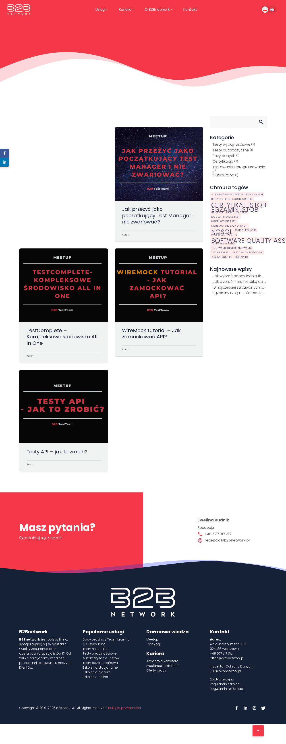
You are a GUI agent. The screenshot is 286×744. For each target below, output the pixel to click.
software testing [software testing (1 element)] (223, 243)
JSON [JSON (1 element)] (229, 212)
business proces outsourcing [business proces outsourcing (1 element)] (231, 199)
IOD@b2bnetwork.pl (225, 671)
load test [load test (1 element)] (241, 212)
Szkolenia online (95, 677)
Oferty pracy (156, 670)
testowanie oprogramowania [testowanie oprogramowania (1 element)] (231, 248)
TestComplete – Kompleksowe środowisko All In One (63, 305)
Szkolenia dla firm (96, 672)
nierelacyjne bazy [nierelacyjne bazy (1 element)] (223, 221)
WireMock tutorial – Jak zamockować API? (159, 305)
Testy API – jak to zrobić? (63, 421)
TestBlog (153, 644)
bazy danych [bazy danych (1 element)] (254, 194)
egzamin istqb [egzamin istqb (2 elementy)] (234, 208)
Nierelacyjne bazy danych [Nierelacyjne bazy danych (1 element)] (229, 225)
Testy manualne (95, 649)
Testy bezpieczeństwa (100, 663)
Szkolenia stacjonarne (100, 667)
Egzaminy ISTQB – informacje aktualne (240, 293)
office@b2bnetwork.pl (227, 658)
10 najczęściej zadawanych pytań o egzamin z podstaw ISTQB (240, 287)
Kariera (125, 9)
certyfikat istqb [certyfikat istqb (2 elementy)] (238, 203)
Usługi (100, 9)
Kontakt (190, 9)
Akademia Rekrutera (162, 661)
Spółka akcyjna (222, 679)
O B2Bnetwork (157, 9)
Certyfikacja (223, 161)
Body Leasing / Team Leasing (106, 639)
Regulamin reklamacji (227, 688)
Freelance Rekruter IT (162, 665)
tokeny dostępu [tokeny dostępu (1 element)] (221, 257)
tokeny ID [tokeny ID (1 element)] (241, 257)
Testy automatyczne (231, 150)
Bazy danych (224, 156)
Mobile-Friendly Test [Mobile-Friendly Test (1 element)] (225, 217)
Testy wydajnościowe (231, 144)
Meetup (152, 639)
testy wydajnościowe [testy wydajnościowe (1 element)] (248, 252)
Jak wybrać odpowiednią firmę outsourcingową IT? (240, 276)
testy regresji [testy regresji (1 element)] (220, 252)
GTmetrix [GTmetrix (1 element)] (217, 212)
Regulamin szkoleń (225, 684)
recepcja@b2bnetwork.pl (227, 540)
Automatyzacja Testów (101, 658)
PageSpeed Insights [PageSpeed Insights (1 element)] (224, 234)
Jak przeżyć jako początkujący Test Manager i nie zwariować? (159, 184)
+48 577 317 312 (218, 534)
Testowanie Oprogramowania (239, 167)
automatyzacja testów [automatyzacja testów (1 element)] (227, 194)
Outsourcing (223, 175)
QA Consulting (94, 644)
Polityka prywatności (124, 708)
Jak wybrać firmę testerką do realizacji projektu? (240, 281)
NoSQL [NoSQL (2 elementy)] (221, 230)
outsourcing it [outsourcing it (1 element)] (245, 230)
